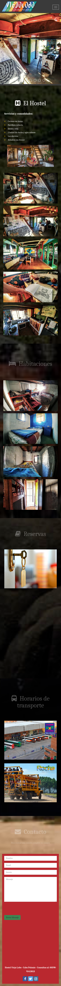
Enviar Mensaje (12, 917)
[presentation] (26, 909)
